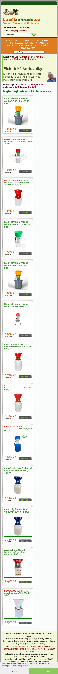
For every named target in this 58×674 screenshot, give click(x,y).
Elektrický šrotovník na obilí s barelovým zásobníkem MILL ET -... (16, 182)
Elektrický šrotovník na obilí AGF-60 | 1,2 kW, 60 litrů (18, 429)
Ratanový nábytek (43, 639)
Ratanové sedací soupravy (14, 641)
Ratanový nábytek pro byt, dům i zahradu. (21, 23)
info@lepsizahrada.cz (20, 31)
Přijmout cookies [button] (43, 671)
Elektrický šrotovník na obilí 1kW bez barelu (16, 305)
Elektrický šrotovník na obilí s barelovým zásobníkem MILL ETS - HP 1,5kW (18, 388)
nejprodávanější (29, 84)
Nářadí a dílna (24, 649)
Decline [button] (14, 671)
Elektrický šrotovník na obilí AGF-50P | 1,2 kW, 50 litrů (17, 224)
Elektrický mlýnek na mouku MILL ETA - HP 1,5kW (17, 593)
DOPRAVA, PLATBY (22, 43)
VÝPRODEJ (12, 40)
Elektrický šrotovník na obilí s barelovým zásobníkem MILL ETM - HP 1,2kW (18, 347)
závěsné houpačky (37, 644)
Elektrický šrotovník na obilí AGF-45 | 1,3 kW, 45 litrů (16, 101)
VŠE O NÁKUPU (41, 40)
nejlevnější (8, 87)
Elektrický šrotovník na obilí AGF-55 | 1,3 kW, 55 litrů (16, 265)
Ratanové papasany (27, 639)
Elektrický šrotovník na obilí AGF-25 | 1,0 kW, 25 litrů (18, 141)
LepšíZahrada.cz (23, 57)
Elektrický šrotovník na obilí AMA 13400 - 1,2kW (16, 510)
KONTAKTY (28, 48)
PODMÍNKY (32, 45)
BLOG (25, 40)
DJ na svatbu (29, 651)
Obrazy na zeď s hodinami (42, 646)
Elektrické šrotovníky (25, 59)
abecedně (26, 87)
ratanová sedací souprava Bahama (40, 641)
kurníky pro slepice (20, 644)
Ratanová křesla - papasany (43, 649)
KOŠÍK (45, 45)
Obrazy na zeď (24, 646)
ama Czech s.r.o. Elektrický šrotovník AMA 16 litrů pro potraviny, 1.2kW (15, 552)
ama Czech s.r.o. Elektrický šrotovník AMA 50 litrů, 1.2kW (18, 470)
